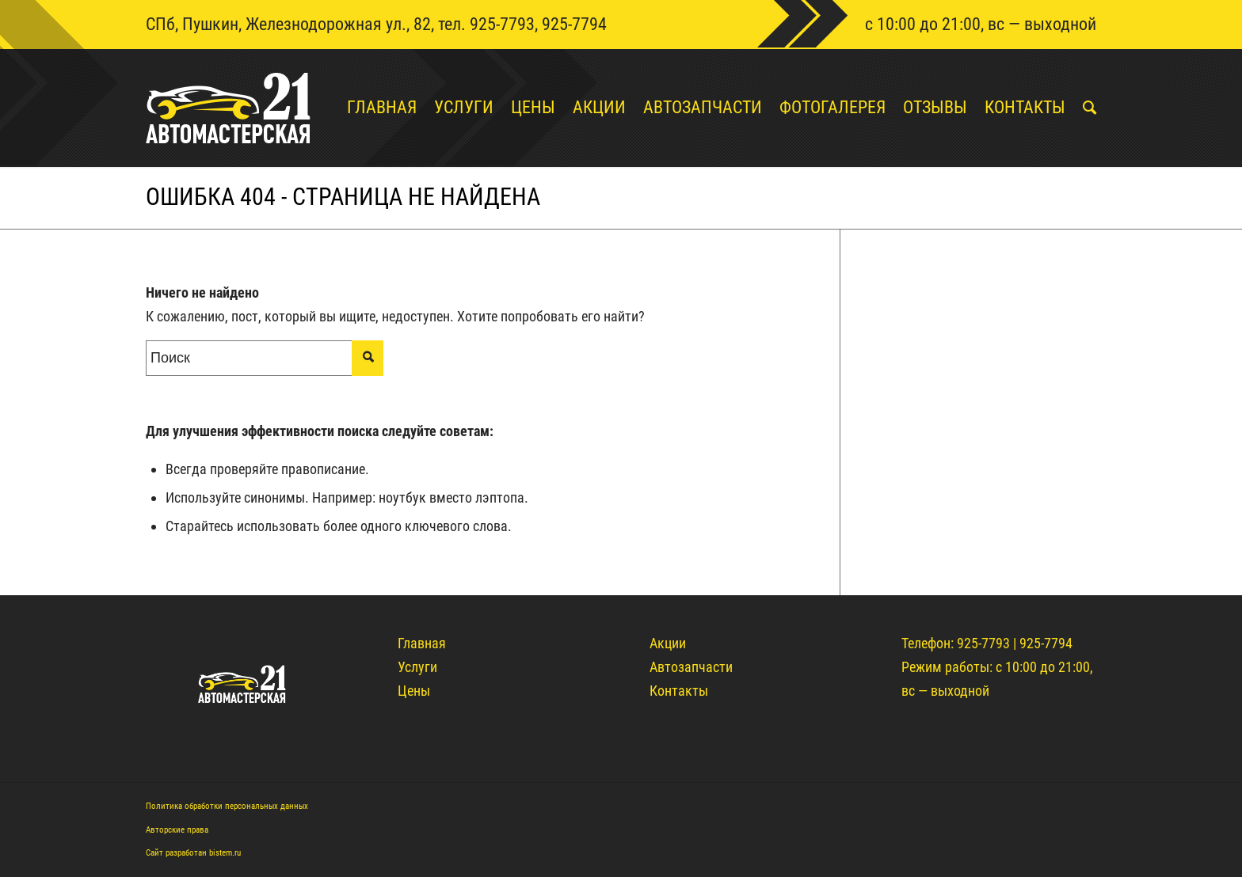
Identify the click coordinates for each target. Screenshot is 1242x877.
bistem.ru (225, 853)
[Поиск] (1080, 107)
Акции (668, 643)
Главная (422, 643)
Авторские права (177, 830)
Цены (414, 690)
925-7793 (502, 24)
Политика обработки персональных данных (227, 806)
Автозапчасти (691, 667)
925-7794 (574, 24)
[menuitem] (373, 107)
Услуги (417, 667)
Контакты (679, 690)
